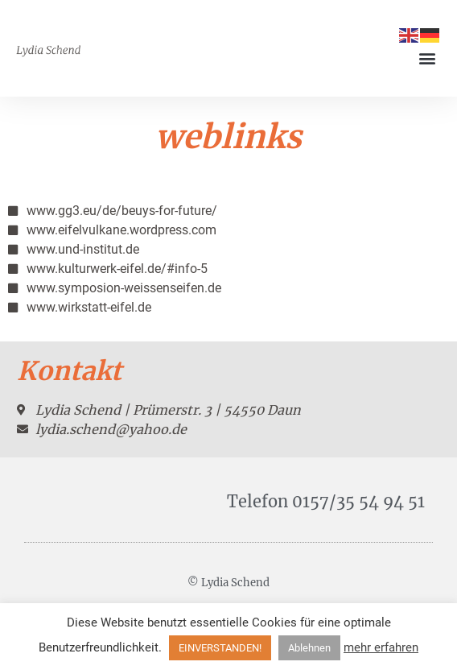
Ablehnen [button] (309, 648)
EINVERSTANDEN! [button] (220, 648)
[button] (427, 58)
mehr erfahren (381, 647)
